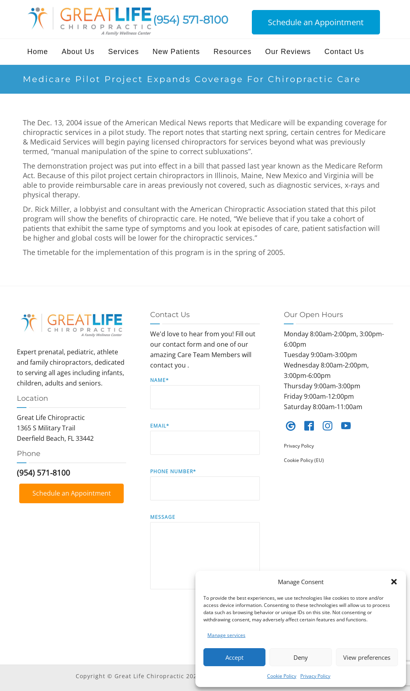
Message (204, 557)
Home (37, 52)
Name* (204, 399)
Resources (232, 52)
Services (123, 52)
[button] (394, 582)
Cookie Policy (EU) (304, 460)
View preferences (366, 657)
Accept (234, 657)
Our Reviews (288, 52)
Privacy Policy (315, 676)
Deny (300, 657)
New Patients (176, 52)
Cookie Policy (281, 676)
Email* (204, 444)
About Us (78, 52)
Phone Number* (204, 490)
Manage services (226, 635)
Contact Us (344, 52)
